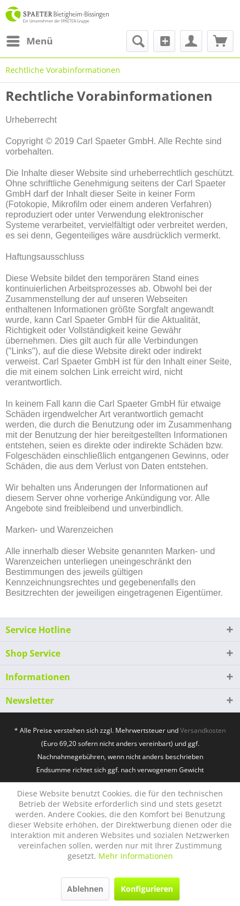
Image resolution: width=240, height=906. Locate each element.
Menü (30, 39)
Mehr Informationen (135, 856)
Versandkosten (203, 730)
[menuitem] (29, 41)
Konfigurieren (147, 889)
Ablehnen (85, 889)
